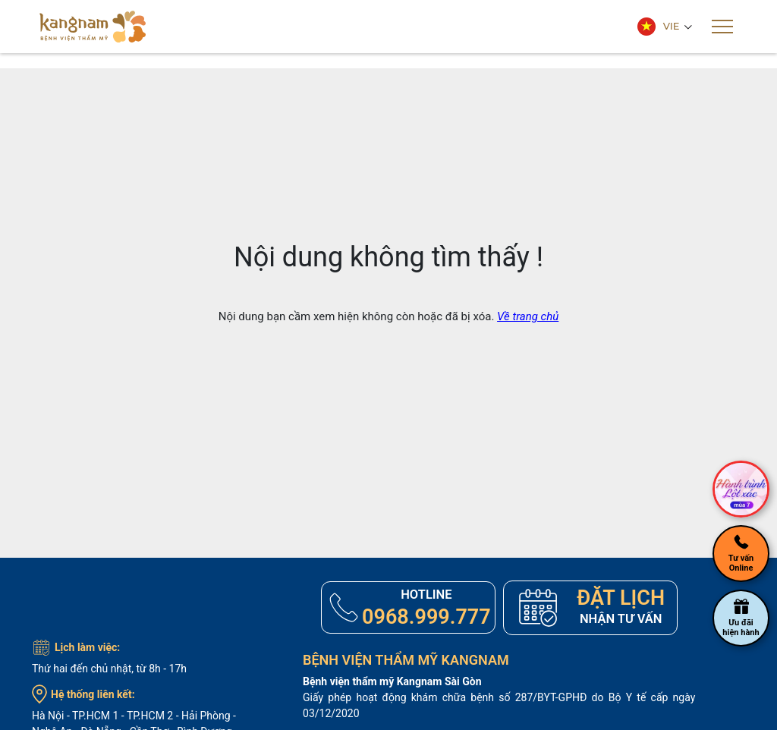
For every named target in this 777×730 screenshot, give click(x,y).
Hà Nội (48, 716)
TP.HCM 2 (150, 716)
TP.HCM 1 (95, 716)
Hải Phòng (206, 716)
